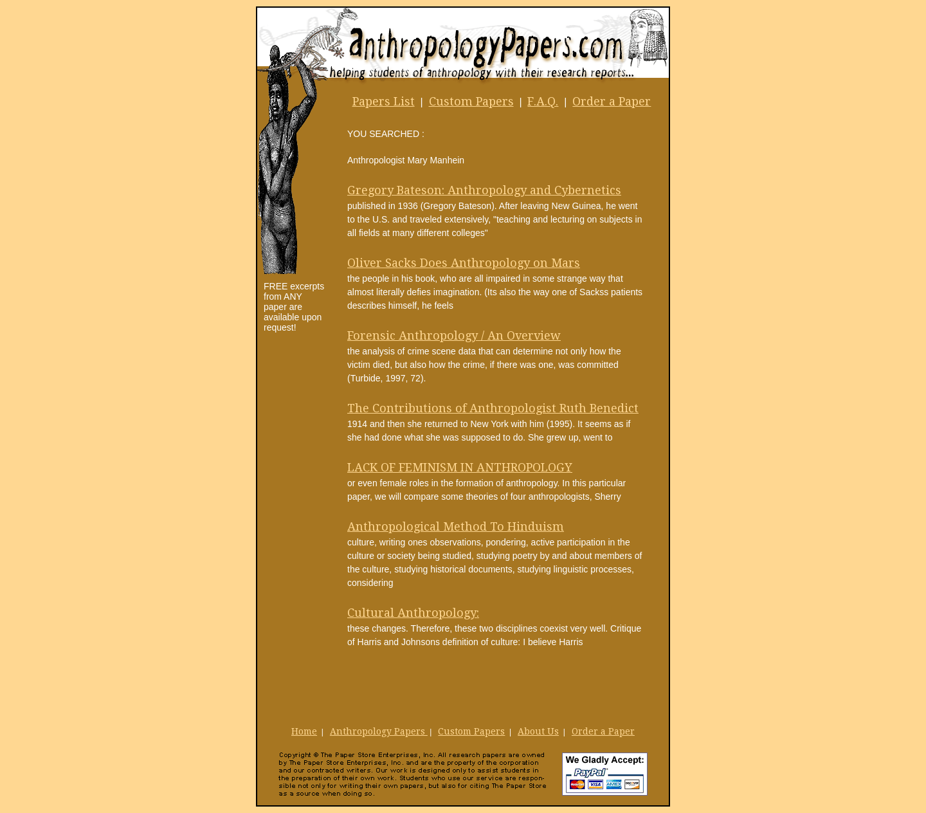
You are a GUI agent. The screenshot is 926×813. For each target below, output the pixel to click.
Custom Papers (471, 101)
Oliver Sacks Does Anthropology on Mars (463, 262)
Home (304, 731)
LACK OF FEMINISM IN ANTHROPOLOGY (459, 467)
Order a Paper (611, 101)
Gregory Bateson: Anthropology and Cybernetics (484, 190)
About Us (538, 731)
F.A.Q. (542, 101)
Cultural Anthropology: (413, 612)
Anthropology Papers (379, 731)
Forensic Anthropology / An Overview (454, 335)
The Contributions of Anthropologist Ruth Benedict (493, 408)
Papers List (383, 101)
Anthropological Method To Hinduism (455, 526)
